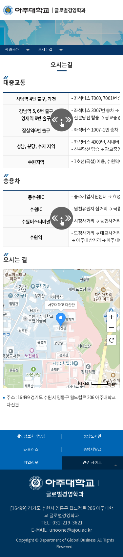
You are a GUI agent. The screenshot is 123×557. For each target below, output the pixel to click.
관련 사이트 (92, 463)
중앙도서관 (92, 436)
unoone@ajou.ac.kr (71, 530)
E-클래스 (31, 450)
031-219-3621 (67, 523)
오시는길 (45, 50)
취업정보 (31, 463)
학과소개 (12, 50)
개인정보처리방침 (30, 436)
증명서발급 (92, 450)
